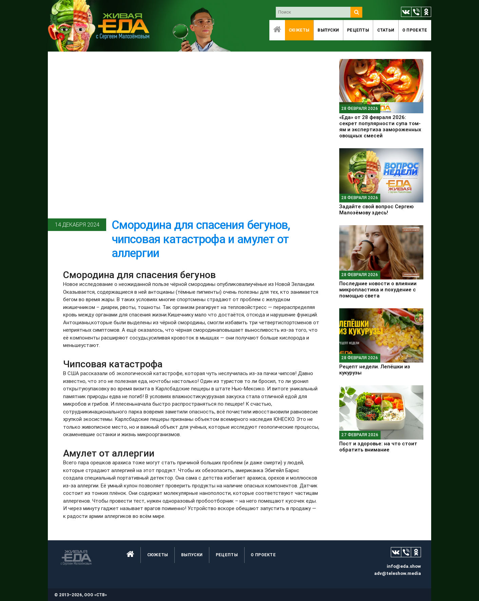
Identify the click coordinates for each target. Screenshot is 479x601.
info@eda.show (404, 566)
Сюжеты (299, 30)
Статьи (386, 30)
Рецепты (358, 30)
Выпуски (328, 30)
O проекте (414, 30)
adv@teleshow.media (397, 573)
